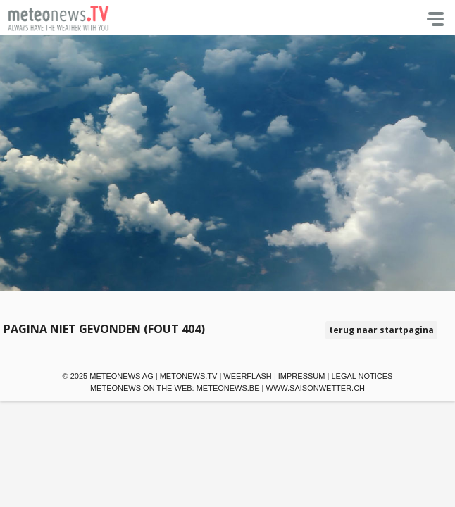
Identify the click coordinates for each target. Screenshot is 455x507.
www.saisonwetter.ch (316, 388)
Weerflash (247, 376)
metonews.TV (189, 376)
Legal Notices (361, 376)
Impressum (301, 376)
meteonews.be (228, 388)
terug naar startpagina (381, 330)
